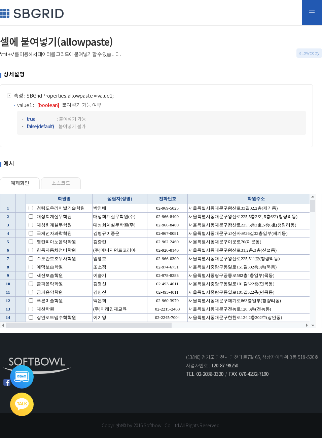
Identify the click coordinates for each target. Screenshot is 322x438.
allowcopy (309, 53)
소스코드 (60, 183)
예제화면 (19, 183)
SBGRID (32, 13)
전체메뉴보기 (312, 12)
